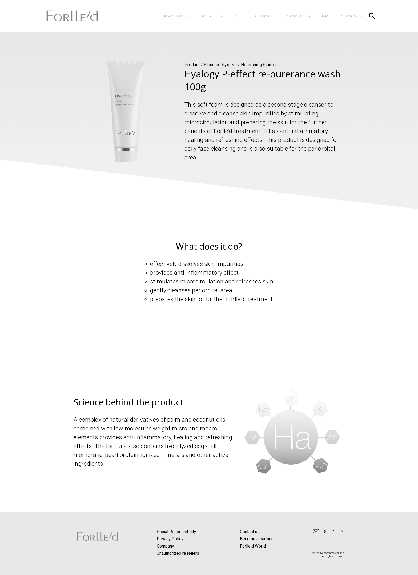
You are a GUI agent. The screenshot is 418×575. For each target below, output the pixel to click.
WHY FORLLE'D (219, 16)
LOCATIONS (262, 16)
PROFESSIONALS (342, 16)
